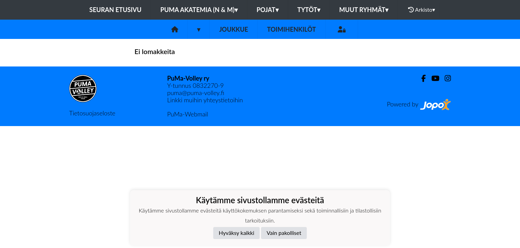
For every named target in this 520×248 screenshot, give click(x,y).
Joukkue (233, 29)
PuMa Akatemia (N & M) (199, 9)
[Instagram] (445, 78)
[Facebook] (421, 78)
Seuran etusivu (115, 9)
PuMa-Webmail (187, 114)
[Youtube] (432, 78)
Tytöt (309, 9)
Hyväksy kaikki (236, 232)
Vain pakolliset (284, 232)
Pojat (268, 9)
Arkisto (421, 10)
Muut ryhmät (363, 9)
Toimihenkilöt (291, 29)
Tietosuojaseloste (92, 113)
